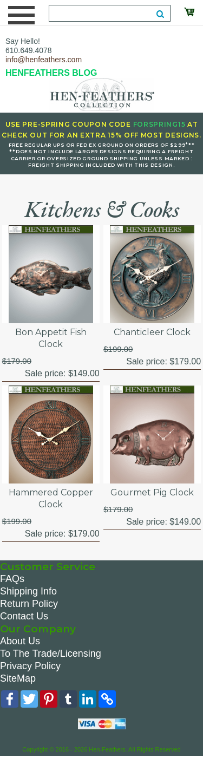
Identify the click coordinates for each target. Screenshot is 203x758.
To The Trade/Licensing (50, 653)
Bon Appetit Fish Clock (51, 338)
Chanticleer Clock (152, 332)
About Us (20, 641)
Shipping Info (28, 591)
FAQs (12, 578)
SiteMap (18, 678)
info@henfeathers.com (43, 59)
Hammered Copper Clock (51, 498)
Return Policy (29, 603)
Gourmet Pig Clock (152, 492)
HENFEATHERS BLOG (51, 72)
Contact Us (24, 616)
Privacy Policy (30, 666)
